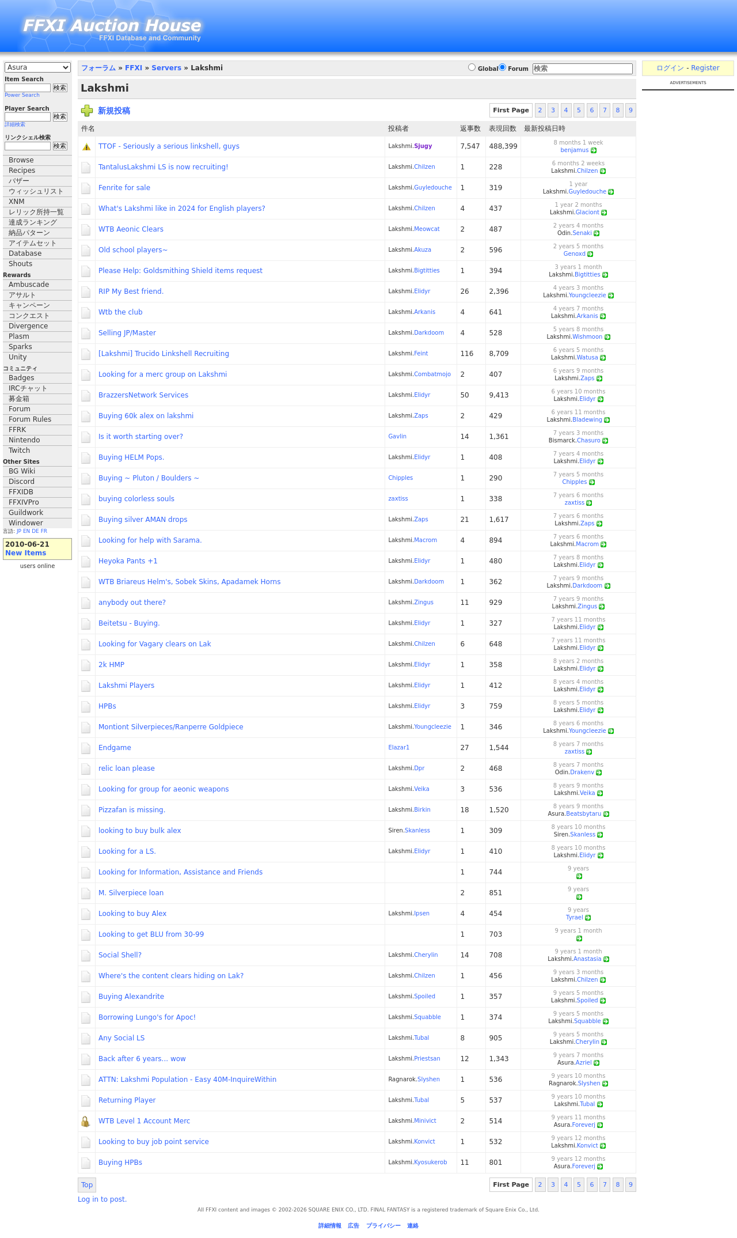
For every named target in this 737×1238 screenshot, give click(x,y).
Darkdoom (429, 333)
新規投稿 (114, 110)
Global (488, 69)
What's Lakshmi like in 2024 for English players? (181, 209)
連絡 (413, 1225)
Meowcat (427, 229)
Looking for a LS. (127, 851)
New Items (25, 553)
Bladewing (587, 420)
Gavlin (397, 436)
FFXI (133, 68)
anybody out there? (132, 603)
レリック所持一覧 (36, 212)
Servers (166, 68)
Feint (421, 353)
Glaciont (587, 212)
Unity (18, 357)
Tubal (421, 1038)
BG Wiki (22, 471)
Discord (22, 482)
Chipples (400, 478)
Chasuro (589, 440)
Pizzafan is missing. (132, 810)
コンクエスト (29, 316)
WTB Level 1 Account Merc (144, 1121)
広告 (353, 1225)
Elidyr (422, 291)
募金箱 (19, 399)
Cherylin (426, 955)
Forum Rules (30, 419)
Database (25, 253)
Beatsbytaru (583, 814)
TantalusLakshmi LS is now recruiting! (163, 167)
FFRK (17, 430)
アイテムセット (33, 243)
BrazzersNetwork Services (143, 395)
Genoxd (575, 254)
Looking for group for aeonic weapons (163, 789)
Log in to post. (102, 1199)
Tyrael (574, 917)
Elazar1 (398, 747)
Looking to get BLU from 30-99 (151, 934)
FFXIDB (21, 492)
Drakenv (582, 772)
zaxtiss (398, 498)
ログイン (670, 68)
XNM (17, 202)
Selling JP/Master (127, 333)
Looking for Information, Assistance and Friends (180, 872)
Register (705, 68)
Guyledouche (433, 187)
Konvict (424, 1141)
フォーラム (98, 68)
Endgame (114, 748)
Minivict (425, 1121)
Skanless (417, 830)
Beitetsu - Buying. (129, 623)
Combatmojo (432, 374)
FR (44, 531)
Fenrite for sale (124, 188)
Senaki (582, 233)
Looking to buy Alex (132, 914)
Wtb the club (120, 312)
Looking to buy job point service (153, 1142)
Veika (422, 789)
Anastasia (587, 959)
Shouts (20, 264)
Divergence (28, 326)
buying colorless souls (136, 499)
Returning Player (127, 1100)
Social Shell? (120, 955)
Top (87, 1185)
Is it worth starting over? (140, 437)
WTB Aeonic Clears (131, 229)
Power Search (22, 95)
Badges (21, 378)
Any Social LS (121, 1038)
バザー (19, 181)
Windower (26, 523)
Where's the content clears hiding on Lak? (171, 976)
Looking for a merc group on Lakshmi (162, 374)
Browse (21, 160)
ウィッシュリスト (36, 191)
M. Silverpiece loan (131, 893)
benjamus (574, 150)
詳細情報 (329, 1225)
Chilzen (424, 167)
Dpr (419, 768)
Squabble (427, 1017)
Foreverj (584, 1125)
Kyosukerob (430, 1162)
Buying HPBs (120, 1163)
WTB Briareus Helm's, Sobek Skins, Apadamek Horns (189, 582)
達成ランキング (33, 222)
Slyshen (428, 1079)
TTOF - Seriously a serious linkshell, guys (169, 146)
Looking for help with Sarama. (150, 540)
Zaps (587, 378)
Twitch (19, 450)
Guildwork (26, 513)
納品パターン (29, 233)
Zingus (424, 602)
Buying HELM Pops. (131, 457)
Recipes (22, 170)
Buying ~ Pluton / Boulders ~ (148, 478)
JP (19, 531)
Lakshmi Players (126, 686)
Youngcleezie (587, 295)
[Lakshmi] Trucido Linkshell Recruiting (163, 354)
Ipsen (422, 913)
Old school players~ (133, 250)
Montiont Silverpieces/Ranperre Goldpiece (171, 727)
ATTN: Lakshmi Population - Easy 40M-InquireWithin (187, 1080)
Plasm (19, 336)
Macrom (425, 540)
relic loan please (126, 768)
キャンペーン (29, 305)
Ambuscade (29, 285)
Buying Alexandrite (131, 997)
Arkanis (424, 312)
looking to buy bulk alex (139, 831)
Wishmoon (587, 337)
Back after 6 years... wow (142, 1059)
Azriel (584, 1062)
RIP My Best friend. (131, 291)
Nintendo (24, 440)
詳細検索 (15, 124)
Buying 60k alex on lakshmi (145, 416)
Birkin (422, 810)
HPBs (107, 706)
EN (26, 531)
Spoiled (424, 996)
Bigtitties (427, 270)
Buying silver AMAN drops (143, 520)
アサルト (22, 295)
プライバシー (383, 1225)
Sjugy (423, 146)
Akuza (422, 250)
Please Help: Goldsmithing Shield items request (180, 271)
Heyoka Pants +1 (128, 561)
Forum (20, 409)
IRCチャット (28, 388)
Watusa (587, 357)
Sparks (20, 347)
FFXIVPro (24, 502)
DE (35, 531)
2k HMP (111, 665)
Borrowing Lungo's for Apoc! (147, 1017)
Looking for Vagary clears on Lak (154, 644)
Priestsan (427, 1058)
